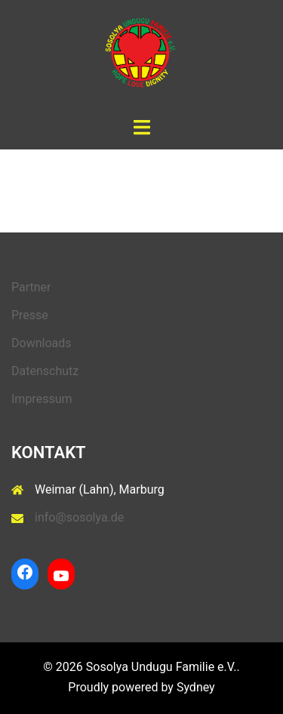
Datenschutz (44, 371)
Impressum (41, 399)
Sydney (196, 687)
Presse (29, 315)
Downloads (41, 343)
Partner (31, 287)
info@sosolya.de (79, 517)
